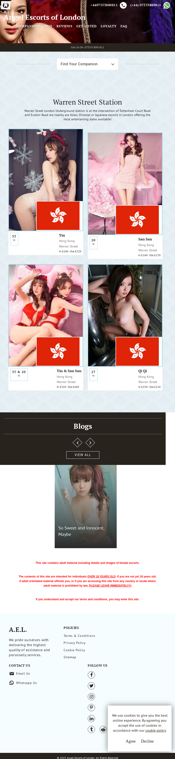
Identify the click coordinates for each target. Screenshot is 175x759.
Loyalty (147, 49)
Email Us (119, 657)
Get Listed (125, 49)
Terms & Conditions (79, 657)
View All (25, 523)
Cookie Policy (74, 674)
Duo (87, 49)
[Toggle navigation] (61, 41)
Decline (133, 745)
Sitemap (70, 683)
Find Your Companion (68, 110)
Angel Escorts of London (27, 44)
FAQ (162, 49)
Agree (117, 745)
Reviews (103, 49)
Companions (67, 49)
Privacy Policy (75, 666)
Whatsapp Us (122, 667)
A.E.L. (18, 651)
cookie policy (144, 736)
